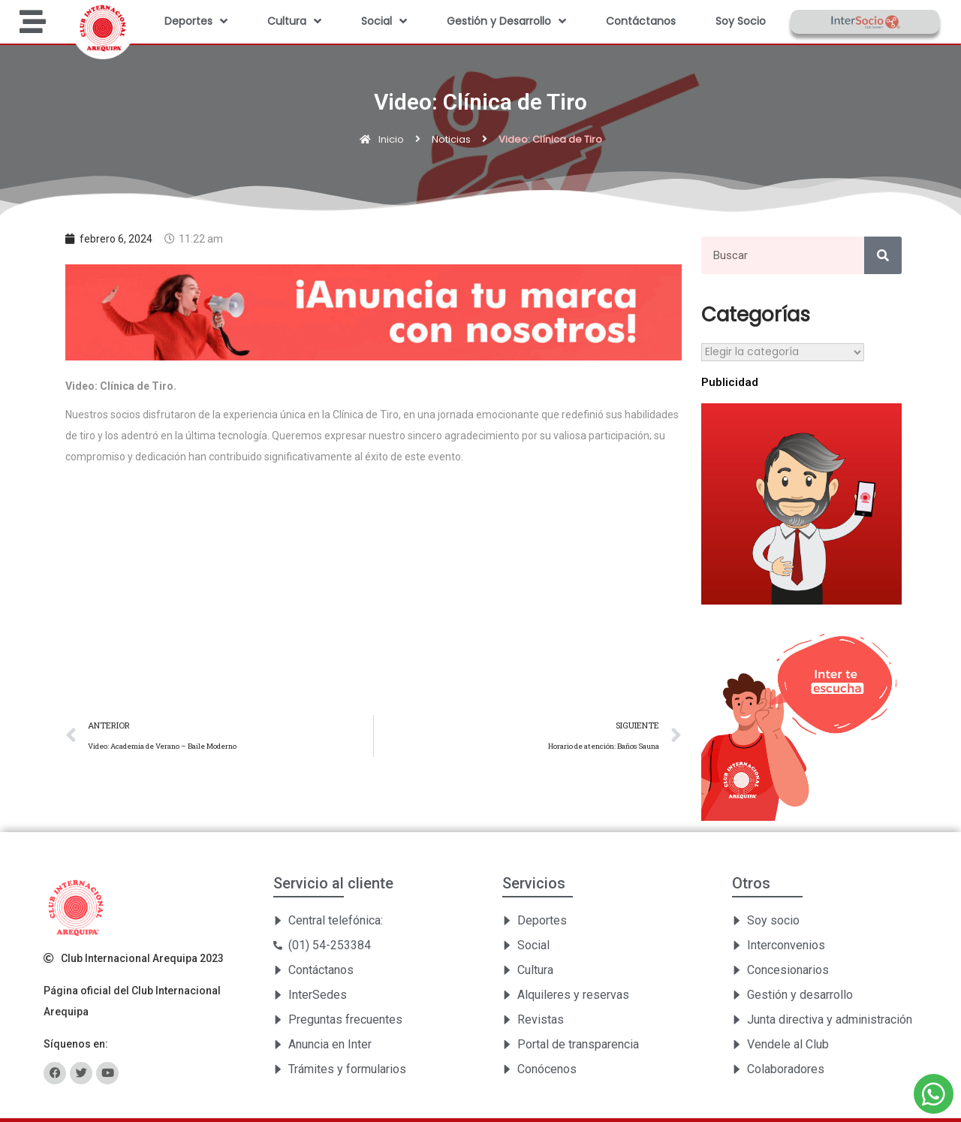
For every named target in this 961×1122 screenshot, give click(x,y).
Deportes (195, 21)
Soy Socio (740, 21)
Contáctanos (641, 21)
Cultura (294, 21)
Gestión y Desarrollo (506, 21)
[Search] (883, 255)
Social (384, 21)
